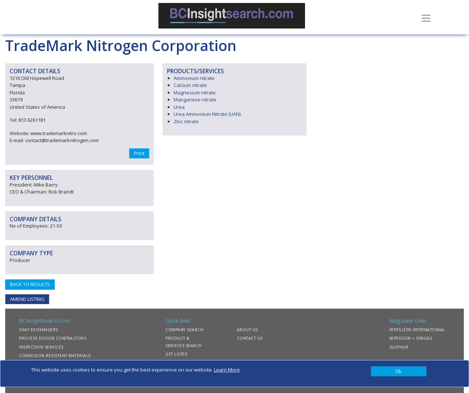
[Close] (398, 371)
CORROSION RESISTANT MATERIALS (55, 355)
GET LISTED (176, 354)
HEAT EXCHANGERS (38, 329)
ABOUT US (247, 329)
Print (139, 153)
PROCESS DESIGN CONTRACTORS (52, 338)
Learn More (227, 369)
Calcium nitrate (190, 85)
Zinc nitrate (186, 121)
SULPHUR (399, 347)
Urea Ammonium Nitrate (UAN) (207, 114)
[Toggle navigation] (426, 17)
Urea (179, 107)
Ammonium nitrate (194, 78)
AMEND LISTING (27, 299)
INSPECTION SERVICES (41, 347)
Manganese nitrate (195, 99)
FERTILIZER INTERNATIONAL (417, 329)
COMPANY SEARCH (184, 329)
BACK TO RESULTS (30, 284)
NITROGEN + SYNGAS (410, 338)
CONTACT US (250, 338)
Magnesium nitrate (195, 92)
